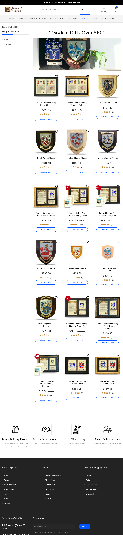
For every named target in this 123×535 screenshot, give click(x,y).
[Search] (82, 10)
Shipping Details (92, 489)
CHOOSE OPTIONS (46, 119)
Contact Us (49, 494)
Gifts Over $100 (13, 27)
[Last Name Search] (62, 9)
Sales (6, 499)
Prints (22, 18)
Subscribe (84, 526)
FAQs (88, 480)
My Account (108, 18)
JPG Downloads (38, 18)
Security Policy (50, 485)
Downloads (8, 44)
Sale (94, 18)
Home (11, 18)
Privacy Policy (50, 480)
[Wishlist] (56, 76)
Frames (6, 480)
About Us (48, 499)
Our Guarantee (91, 485)
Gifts (85, 18)
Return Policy (91, 494)
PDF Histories (57, 18)
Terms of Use (49, 489)
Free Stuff (7, 503)
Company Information (53, 475)
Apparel (73, 18)
